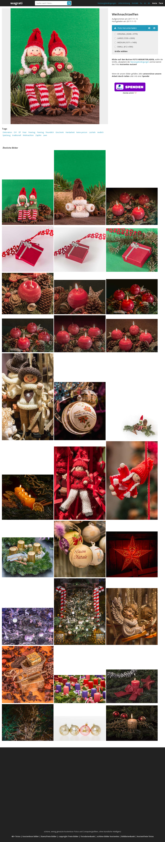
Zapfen (38, 135)
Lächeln (92, 132)
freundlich (50, 132)
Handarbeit (70, 132)
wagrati (16, 3)
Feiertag (31, 132)
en (145, 3)
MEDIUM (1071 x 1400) (127, 42)
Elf (20, 132)
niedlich (100, 132)
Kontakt (135, 3)
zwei (45, 135)
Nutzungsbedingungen (107, 3)
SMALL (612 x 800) (125, 46)
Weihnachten (28, 135)
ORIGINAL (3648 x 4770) (127, 34)
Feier (24, 132)
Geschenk (60, 132)
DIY (15, 132)
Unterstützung (124, 3)
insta (154, 3)
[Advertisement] (133, 124)
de (149, 3)
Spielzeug (6, 135)
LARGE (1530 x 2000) (126, 38)
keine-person (81, 132)
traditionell (16, 135)
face (161, 3)
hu (141, 3)
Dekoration (7, 132)
